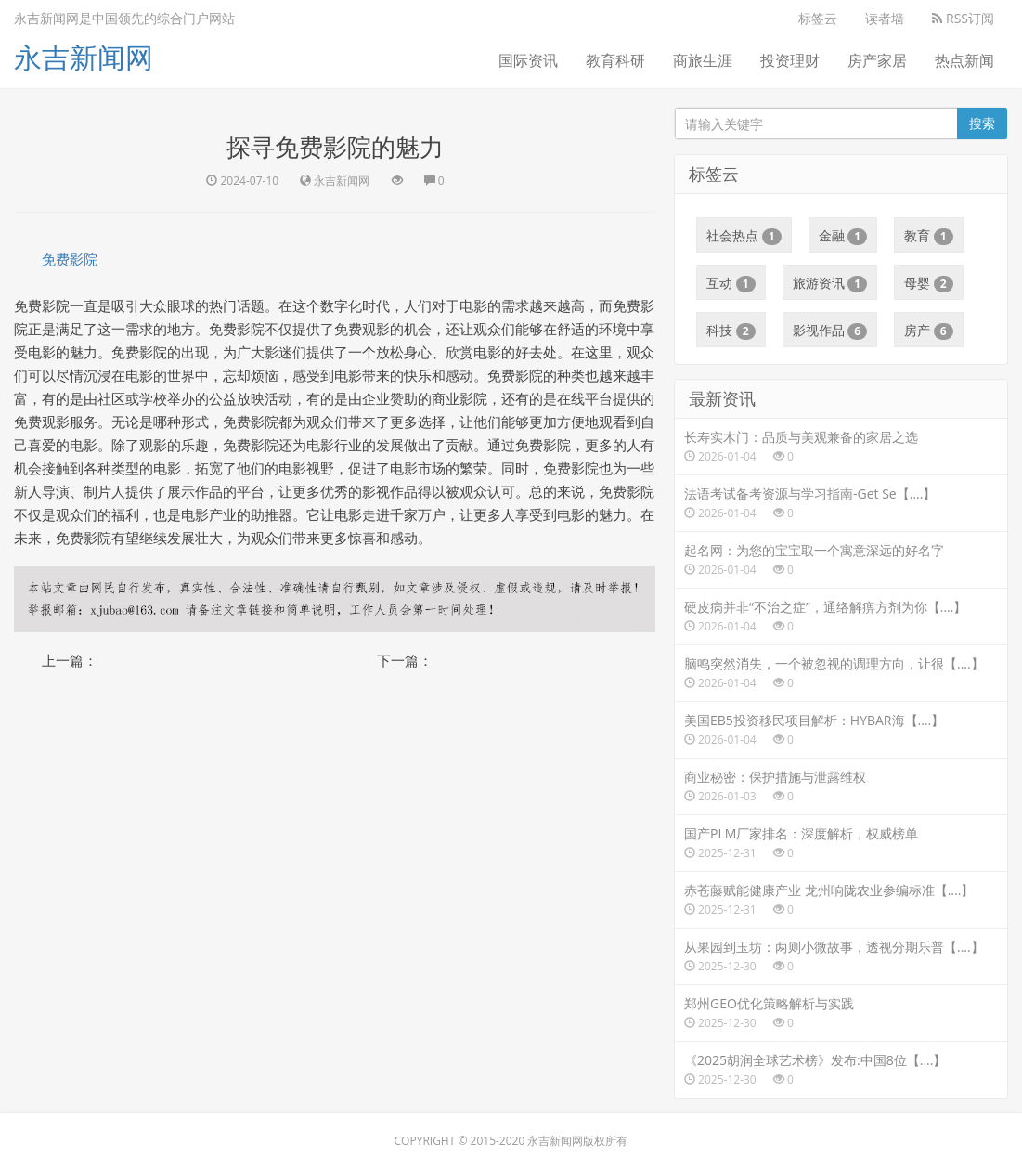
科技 (731, 330)
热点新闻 (964, 60)
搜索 (982, 123)
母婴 (928, 283)
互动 (731, 283)
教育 (928, 236)
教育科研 (615, 60)
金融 (843, 236)
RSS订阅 (963, 18)
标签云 (817, 18)
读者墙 (884, 18)
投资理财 (790, 60)
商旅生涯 (702, 60)
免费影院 (69, 259)
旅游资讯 (830, 283)
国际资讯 (528, 60)
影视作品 (830, 330)
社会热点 (744, 236)
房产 (928, 330)
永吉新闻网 (83, 57)
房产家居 (877, 60)
